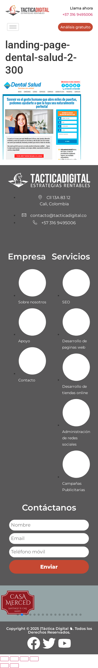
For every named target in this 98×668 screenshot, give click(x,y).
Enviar (49, 567)
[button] (18, 615)
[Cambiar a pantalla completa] (14, 658)
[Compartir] (24, 658)
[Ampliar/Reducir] (4, 658)
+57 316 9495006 (77, 14)
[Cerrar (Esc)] (34, 658)
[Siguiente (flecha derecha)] (14, 665)
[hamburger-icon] (13, 27)
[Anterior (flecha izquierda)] (4, 665)
